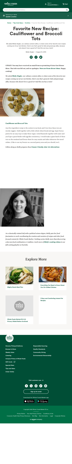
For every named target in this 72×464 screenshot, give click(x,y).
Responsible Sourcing (40, 386)
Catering (8, 396)
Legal (51, 456)
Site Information (43, 456)
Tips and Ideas (10, 409)
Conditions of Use (48, 454)
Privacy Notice (21, 454)
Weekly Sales (10, 393)
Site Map (34, 456)
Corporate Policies (60, 456)
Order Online (10, 412)
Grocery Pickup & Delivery (14, 386)
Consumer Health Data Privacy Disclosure (18, 456)
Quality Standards (39, 390)
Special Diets (10, 406)
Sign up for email (36, 432)
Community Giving (39, 393)
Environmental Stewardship (42, 396)
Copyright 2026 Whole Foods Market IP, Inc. (35, 450)
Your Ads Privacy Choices (34, 454)
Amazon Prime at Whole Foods (16, 399)
